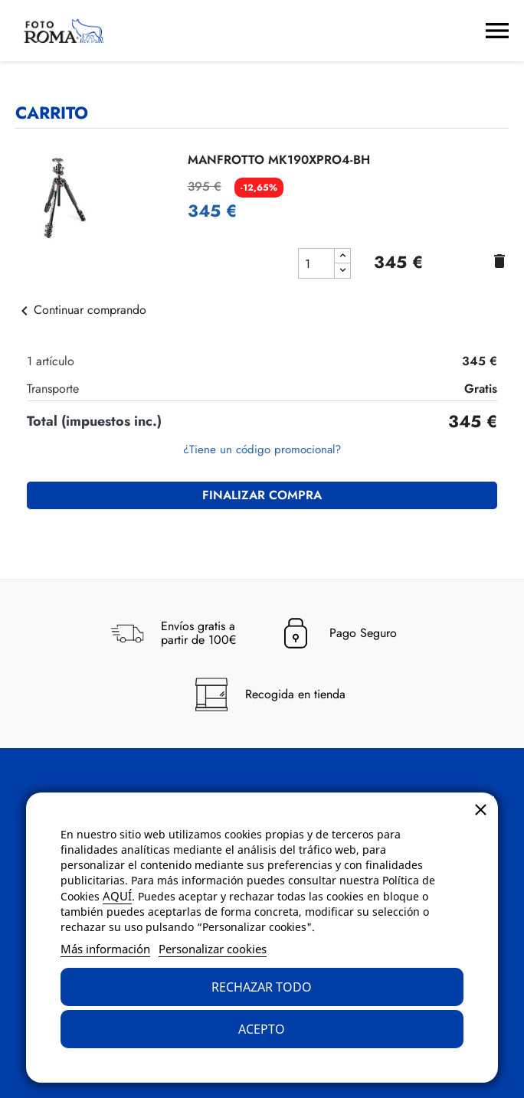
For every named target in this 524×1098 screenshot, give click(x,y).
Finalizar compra (262, 495)
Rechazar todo (261, 987)
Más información (105, 948)
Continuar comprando (80, 310)
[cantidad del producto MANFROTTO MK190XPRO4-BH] (316, 263)
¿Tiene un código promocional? (262, 449)
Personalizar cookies (213, 948)
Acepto (261, 1029)
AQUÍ (117, 896)
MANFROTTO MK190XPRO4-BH (279, 159)
